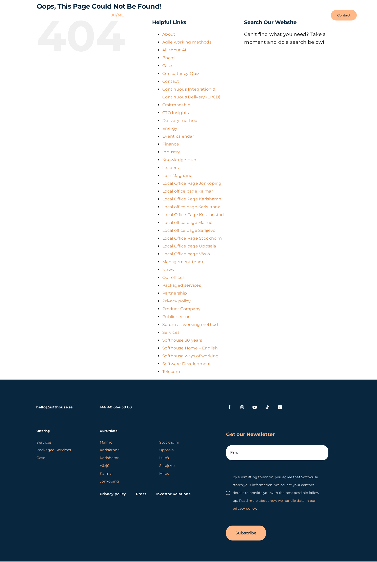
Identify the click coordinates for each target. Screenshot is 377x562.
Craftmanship (176, 104)
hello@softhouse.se (54, 407)
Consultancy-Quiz (181, 73)
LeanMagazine (177, 175)
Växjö (104, 465)
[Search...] (292, 57)
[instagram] (242, 407)
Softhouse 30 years (182, 340)
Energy (169, 128)
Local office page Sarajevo (188, 230)
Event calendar (178, 136)
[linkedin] (280, 407)
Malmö (106, 442)
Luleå (164, 457)
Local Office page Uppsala (189, 246)
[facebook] (229, 407)
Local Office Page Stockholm (192, 238)
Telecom (171, 371)
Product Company (181, 308)
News (168, 269)
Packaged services (181, 285)
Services (171, 332)
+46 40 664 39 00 (115, 407)
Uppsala (166, 450)
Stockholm (169, 442)
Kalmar (106, 473)
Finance (170, 144)
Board (168, 57)
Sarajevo (167, 465)
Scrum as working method (190, 324)
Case (167, 65)
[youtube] (255, 407)
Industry (171, 152)
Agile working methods (186, 42)
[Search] (250, 57)
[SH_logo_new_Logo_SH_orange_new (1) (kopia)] (42, 13)
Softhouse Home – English (190, 348)
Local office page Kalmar (187, 191)
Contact (170, 81)
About (168, 34)
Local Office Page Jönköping (192, 183)
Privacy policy (176, 301)
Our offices (173, 277)
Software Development (186, 363)
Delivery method (179, 120)
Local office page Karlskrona (191, 206)
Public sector (176, 316)
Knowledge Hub (179, 159)
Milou (164, 473)
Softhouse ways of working (190, 355)
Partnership (174, 293)
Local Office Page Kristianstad (193, 214)
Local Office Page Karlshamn (192, 199)
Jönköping (109, 481)
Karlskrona (110, 450)
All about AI (174, 50)
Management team (182, 261)
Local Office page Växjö (186, 254)
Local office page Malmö (187, 222)
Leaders (170, 167)
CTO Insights (175, 112)
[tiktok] (267, 407)
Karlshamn (110, 457)
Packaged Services (53, 450)
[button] (320, 15)
